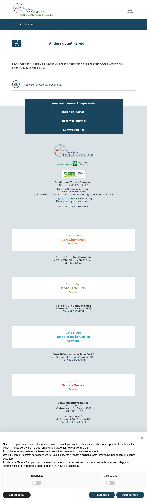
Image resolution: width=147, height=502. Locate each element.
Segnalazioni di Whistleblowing (73, 263)
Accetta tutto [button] (130, 494)
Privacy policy (64, 265)
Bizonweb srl (80, 271)
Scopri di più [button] (17, 494)
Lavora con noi (73, 194)
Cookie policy (83, 265)
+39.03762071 (76, 327)
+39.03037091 (76, 375)
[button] (142, 438)
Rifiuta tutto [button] (101, 494)
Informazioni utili (73, 185)
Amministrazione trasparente (73, 168)
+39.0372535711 (76, 424)
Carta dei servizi (73, 176)
